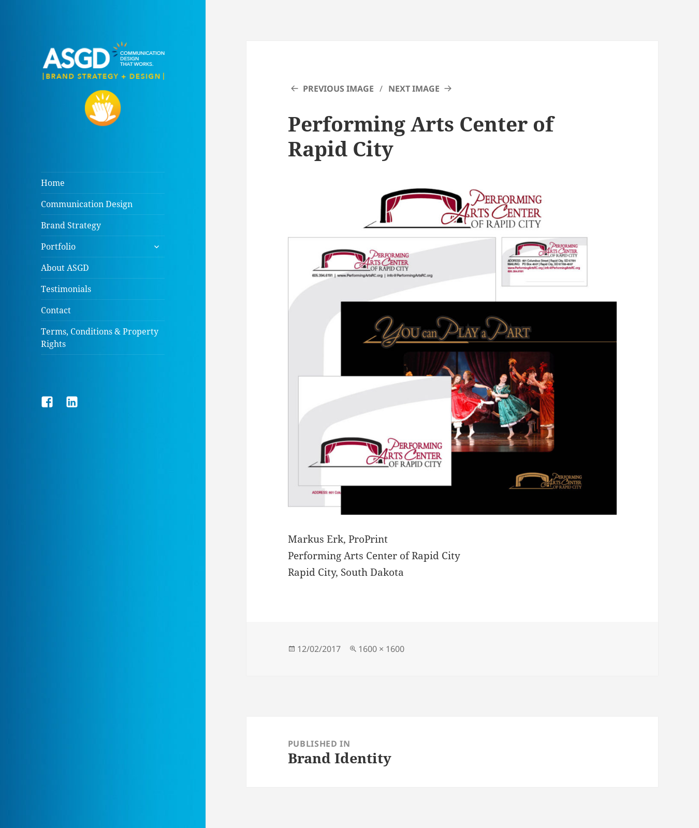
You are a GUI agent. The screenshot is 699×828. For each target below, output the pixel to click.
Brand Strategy (71, 225)
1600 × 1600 (381, 649)
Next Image (414, 88)
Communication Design (87, 204)
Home (53, 182)
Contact (56, 310)
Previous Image (338, 88)
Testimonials (66, 289)
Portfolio (58, 246)
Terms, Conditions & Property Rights (99, 338)
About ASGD (65, 267)
